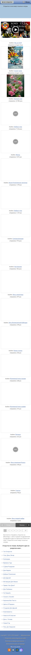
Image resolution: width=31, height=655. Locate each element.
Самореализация (18, 238)
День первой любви (18, 518)
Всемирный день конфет (18, 406)
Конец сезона (18, 350)
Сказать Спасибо (8, 597)
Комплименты (7, 612)
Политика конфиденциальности (14, 641)
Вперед (22, 525)
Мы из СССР (18, 43)
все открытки (7, 2)
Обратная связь (25, 635)
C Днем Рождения (8, 566)
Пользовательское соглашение (15, 644)
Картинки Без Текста (9, 600)
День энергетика (18, 294)
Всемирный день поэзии (18, 378)
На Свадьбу (7, 593)
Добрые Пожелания (9, 574)
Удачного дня (18, 99)
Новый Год (6, 623)
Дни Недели (7, 570)
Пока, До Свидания (9, 627)
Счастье (18, 490)
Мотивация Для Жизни (10, 581)
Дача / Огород (7, 619)
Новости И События (9, 615)
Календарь (6, 559)
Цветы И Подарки (8, 604)
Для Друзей (7, 578)
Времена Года (7, 563)
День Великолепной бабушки (18, 322)
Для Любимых (7, 589)
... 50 (25, 530)
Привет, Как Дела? (9, 585)
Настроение (18, 266)
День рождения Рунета (18, 462)
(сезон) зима (18, 71)
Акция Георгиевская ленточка (18, 182)
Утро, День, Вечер (8, 555)
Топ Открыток (7, 551)
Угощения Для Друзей (10, 608)
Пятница (18, 434)
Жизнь (18, 155)
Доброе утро (18, 127)
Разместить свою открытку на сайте (15, 638)
